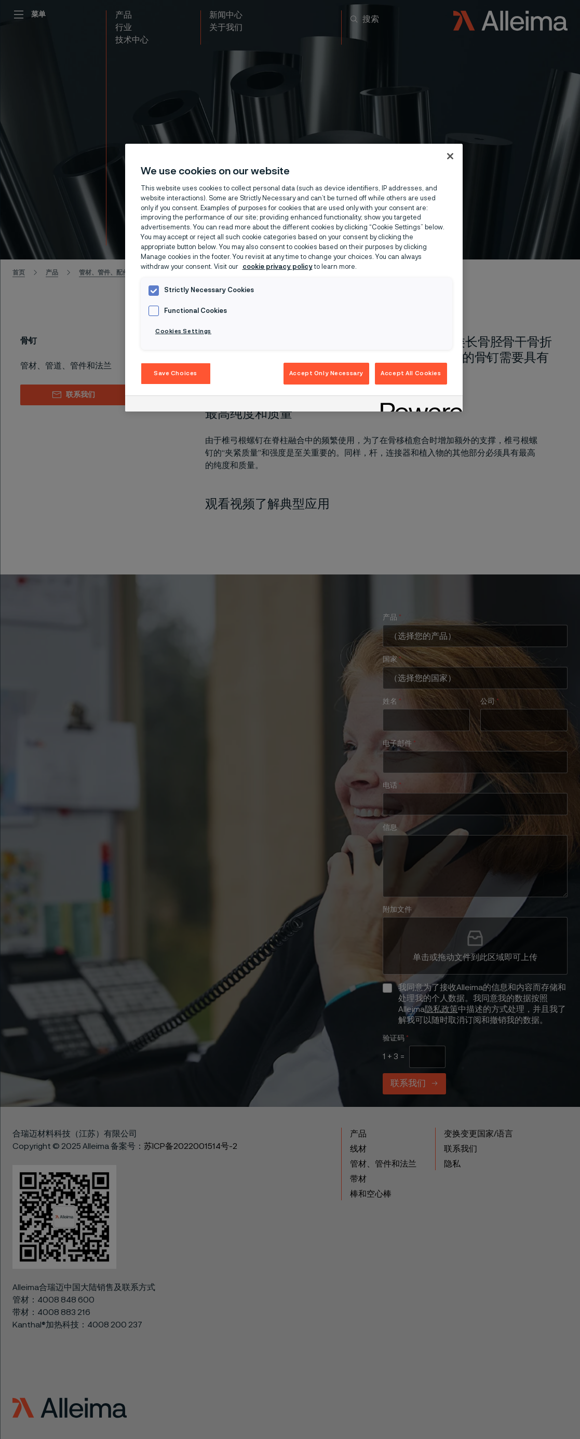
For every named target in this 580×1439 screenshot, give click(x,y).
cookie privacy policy (277, 267)
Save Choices (175, 373)
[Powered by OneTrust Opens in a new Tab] (418, 405)
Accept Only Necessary (326, 373)
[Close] (450, 156)
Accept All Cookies (411, 373)
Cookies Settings (183, 331)
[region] (294, 278)
